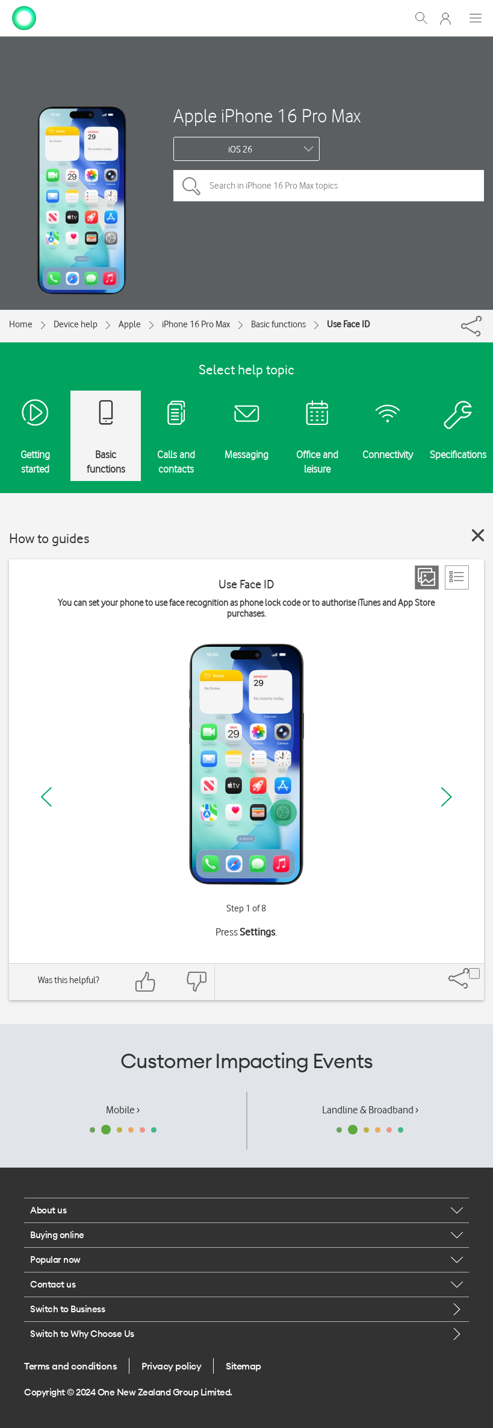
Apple (130, 324)
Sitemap (243, 1366)
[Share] (483, 323)
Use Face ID (348, 324)
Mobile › (123, 1110)
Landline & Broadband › (370, 1110)
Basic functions (278, 324)
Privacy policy (171, 1366)
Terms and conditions (70, 1366)
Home (21, 324)
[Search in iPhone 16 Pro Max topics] (328, 185)
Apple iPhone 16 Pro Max (267, 115)
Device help (76, 324)
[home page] (24, 17)
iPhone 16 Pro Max (196, 324)
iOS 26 (240, 149)
